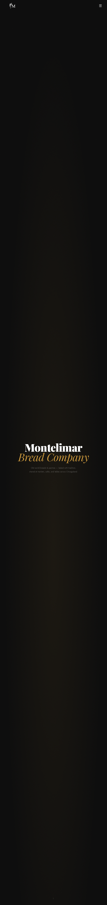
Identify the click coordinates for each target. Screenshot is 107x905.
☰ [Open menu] (100, 6)
